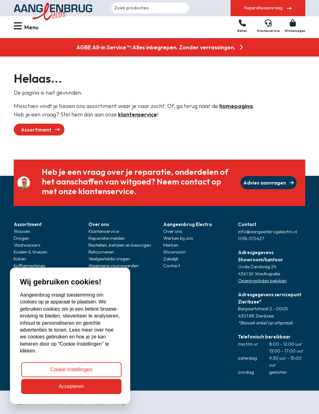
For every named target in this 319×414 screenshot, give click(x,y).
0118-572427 (251, 238)
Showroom (174, 252)
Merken (171, 245)
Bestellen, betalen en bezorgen (119, 245)
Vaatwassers (27, 245)
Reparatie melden (106, 238)
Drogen (21, 238)
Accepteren (71, 386)
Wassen (22, 231)
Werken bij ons (178, 238)
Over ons (98, 224)
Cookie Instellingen (71, 369)
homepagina (236, 106)
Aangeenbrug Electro (187, 224)
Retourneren (101, 252)
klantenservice (137, 114)
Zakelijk (171, 259)
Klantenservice (103, 231)
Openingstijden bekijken (262, 280)
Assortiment (40, 129)
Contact (171, 266)
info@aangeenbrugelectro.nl (267, 231)
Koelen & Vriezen (30, 252)
